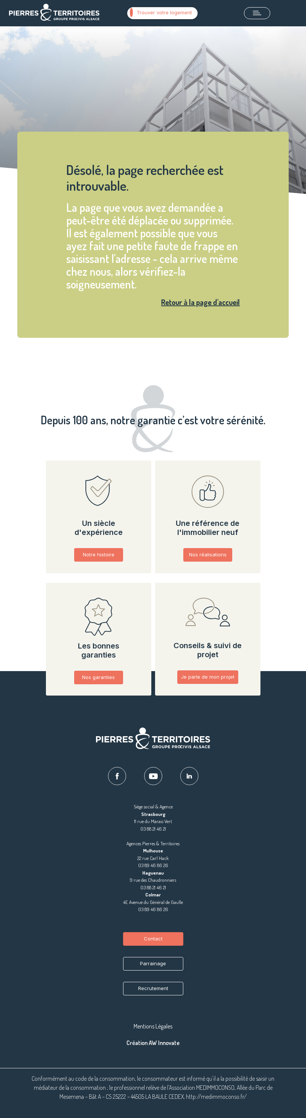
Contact (153, 939)
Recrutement (153, 988)
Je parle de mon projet (207, 677)
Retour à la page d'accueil (200, 302)
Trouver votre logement (161, 12)
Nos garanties (98, 677)
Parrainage (153, 963)
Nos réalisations (208, 554)
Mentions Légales (153, 1026)
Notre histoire (98, 554)
